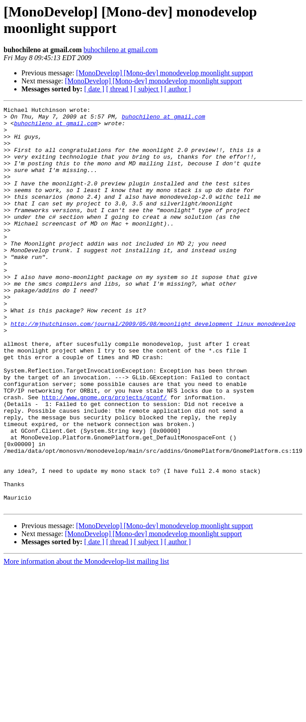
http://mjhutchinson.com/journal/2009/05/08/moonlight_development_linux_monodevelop (153, 368)
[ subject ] (148, 89)
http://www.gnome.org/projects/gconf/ (104, 456)
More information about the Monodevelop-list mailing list (86, 641)
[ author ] (177, 89)
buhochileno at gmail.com (121, 49)
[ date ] (94, 89)
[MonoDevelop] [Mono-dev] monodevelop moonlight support (164, 73)
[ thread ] (119, 89)
